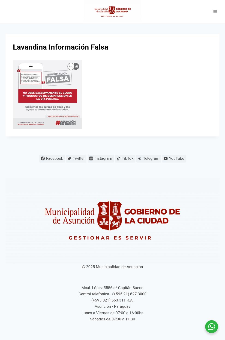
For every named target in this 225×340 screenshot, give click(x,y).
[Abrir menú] (215, 11)
